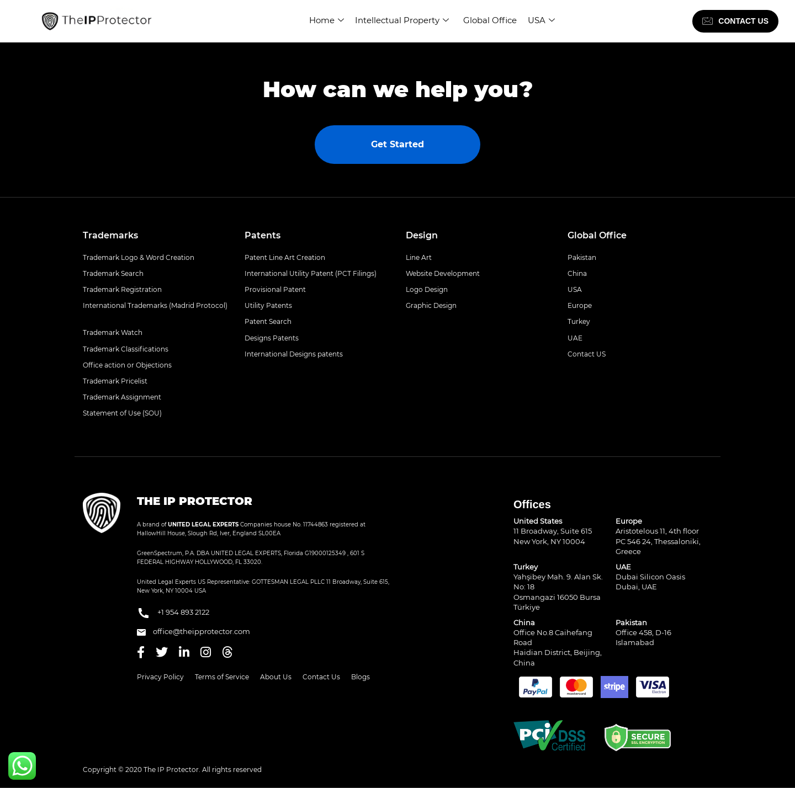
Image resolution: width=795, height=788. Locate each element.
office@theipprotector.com (193, 631)
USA (541, 20)
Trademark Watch (112, 332)
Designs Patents (272, 338)
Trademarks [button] (110, 235)
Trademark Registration (122, 289)
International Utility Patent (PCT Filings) (311, 273)
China (577, 273)
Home (326, 20)
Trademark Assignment (122, 397)
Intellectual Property (402, 20)
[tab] (155, 236)
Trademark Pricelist (115, 381)
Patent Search (268, 321)
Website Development (443, 273)
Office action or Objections (127, 365)
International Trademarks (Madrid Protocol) (155, 305)
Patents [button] (262, 235)
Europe (580, 305)
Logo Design (427, 289)
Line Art (419, 257)
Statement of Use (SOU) (122, 413)
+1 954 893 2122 (173, 613)
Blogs (360, 677)
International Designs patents (294, 354)
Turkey (579, 321)
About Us (276, 677)
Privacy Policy (160, 677)
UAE (575, 338)
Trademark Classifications (125, 349)
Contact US (587, 354)
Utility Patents (268, 305)
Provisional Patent (275, 289)
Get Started (397, 144)
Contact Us (321, 677)
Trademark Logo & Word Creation (138, 257)
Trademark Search (113, 273)
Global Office (490, 20)
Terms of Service (222, 677)
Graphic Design (431, 305)
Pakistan (582, 257)
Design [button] (422, 235)
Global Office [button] (597, 235)
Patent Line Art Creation (285, 257)
